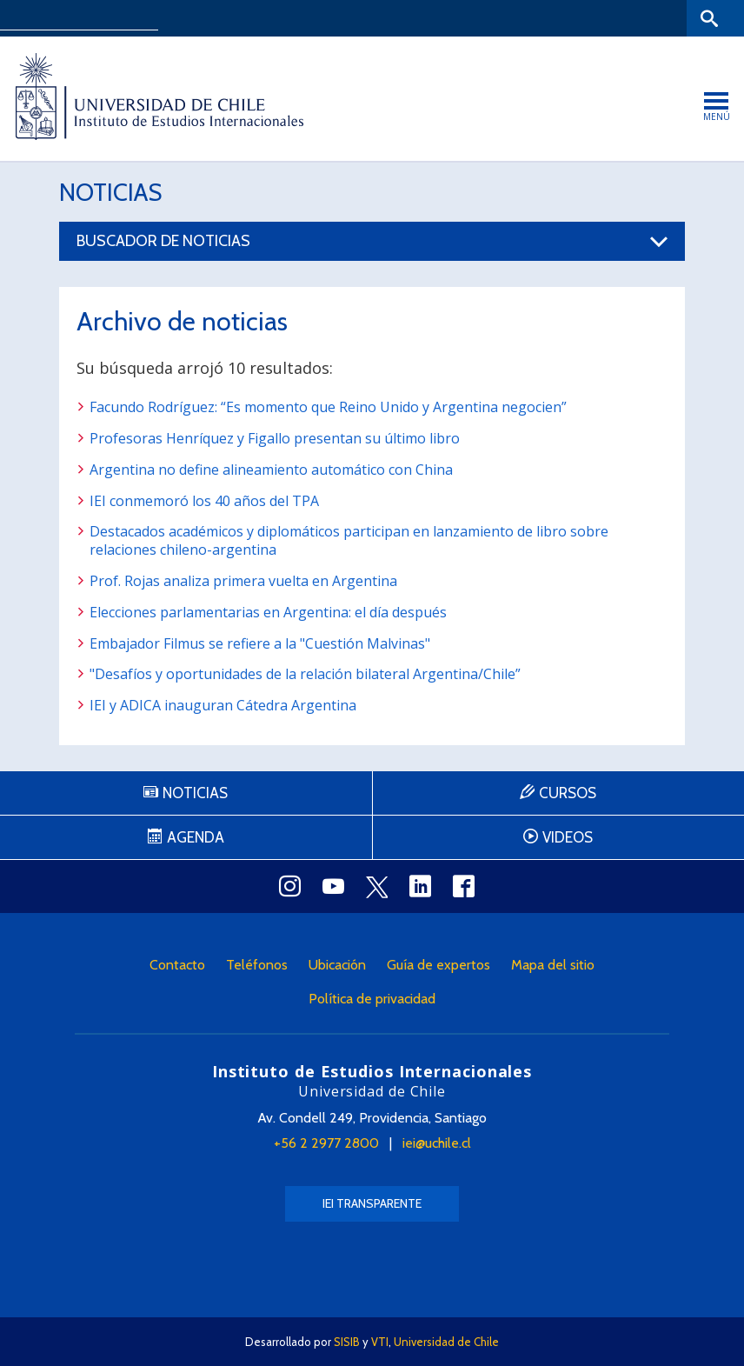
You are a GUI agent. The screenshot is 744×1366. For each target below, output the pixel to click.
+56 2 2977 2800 (326, 1143)
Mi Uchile (589, 17)
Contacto (177, 964)
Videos (567, 837)
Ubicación (337, 964)
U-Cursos (526, 17)
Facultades (436, 17)
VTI (380, 1342)
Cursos (567, 793)
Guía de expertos (438, 964)
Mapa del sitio (553, 964)
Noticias (110, 192)
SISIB (347, 1342)
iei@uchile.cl (436, 1143)
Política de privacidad (372, 998)
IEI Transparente (372, 1203)
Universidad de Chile (446, 1342)
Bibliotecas (655, 17)
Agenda (195, 837)
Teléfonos (257, 964)
